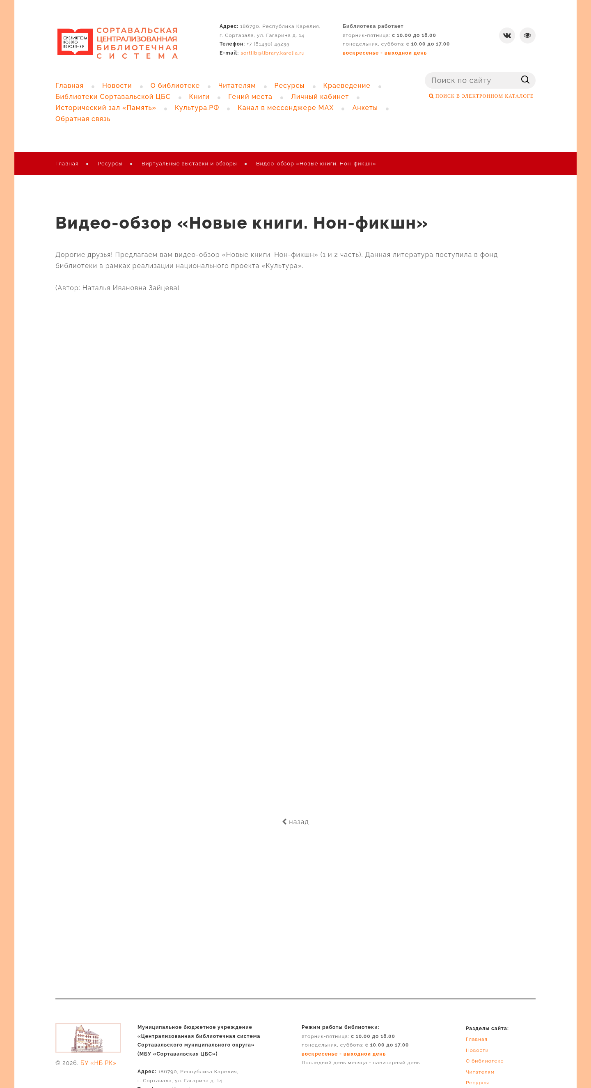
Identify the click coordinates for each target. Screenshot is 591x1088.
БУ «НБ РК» (98, 1063)
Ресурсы (110, 163)
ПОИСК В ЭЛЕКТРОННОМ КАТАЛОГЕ (484, 96)
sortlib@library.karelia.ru (273, 53)
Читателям (480, 1072)
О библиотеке (485, 1061)
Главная (67, 163)
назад (295, 822)
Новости (477, 1050)
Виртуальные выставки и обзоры (189, 163)
